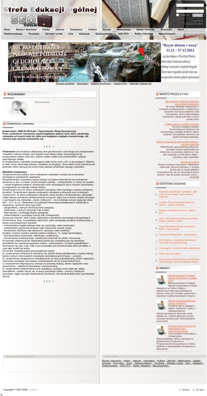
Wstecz (184, 389)
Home (7, 29)
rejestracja (197, 20)
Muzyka (107, 29)
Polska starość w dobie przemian (182, 124)
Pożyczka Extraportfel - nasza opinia (178, 234)
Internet (60, 29)
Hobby (46, 29)
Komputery (76, 29)
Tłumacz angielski (65, 83)
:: (122, 360)
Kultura (93, 29)
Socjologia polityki (189, 162)
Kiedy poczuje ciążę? (170, 253)
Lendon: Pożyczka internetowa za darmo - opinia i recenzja (176, 203)
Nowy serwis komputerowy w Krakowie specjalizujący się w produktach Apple (179, 260)
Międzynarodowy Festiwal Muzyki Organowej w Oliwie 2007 (182, 278)
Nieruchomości (167, 33)
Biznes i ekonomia (26, 29)
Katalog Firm (120, 83)
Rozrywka (166, 29)
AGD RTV (123, 33)
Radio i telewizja (144, 33)
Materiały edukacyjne (141, 83)
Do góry (198, 389)
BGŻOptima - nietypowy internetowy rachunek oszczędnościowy (177, 241)
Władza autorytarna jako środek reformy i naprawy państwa (177, 143)
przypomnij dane (194, 23)
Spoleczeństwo (103, 33)
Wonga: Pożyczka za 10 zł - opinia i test (177, 211)
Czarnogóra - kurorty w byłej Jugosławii (179, 248)
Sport (181, 29)
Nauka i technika (146, 29)
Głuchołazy (82, 83)
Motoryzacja (124, 29)
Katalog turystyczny (101, 83)
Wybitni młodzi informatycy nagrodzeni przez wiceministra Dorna (182, 328)
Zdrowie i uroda (54, 33)
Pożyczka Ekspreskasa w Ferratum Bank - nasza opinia (177, 227)
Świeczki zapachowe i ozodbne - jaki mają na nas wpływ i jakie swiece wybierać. (178, 194)
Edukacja (84, 33)
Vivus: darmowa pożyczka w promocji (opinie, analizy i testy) (178, 219)
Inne (70, 33)
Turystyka (33, 33)
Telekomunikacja (13, 33)
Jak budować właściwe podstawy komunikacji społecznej (182, 102)
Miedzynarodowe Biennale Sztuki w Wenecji (182, 302)
